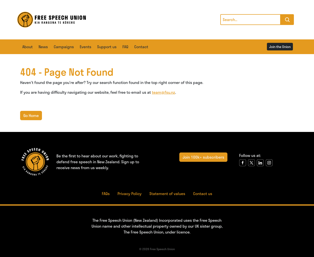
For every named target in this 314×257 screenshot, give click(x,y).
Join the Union (280, 46)
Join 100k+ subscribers (203, 157)
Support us (107, 47)
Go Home (31, 115)
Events (85, 47)
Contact (141, 47)
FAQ (125, 47)
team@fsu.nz (163, 92)
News (43, 47)
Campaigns (64, 47)
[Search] (250, 19)
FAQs (106, 193)
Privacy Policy (130, 193)
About (27, 47)
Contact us (202, 193)
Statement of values (167, 193)
